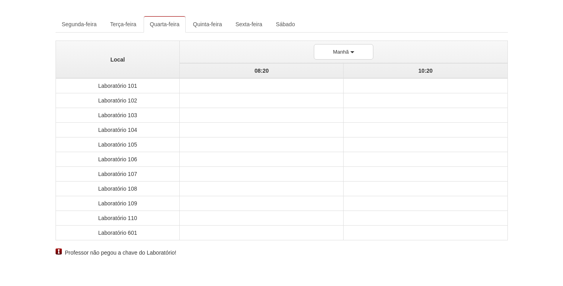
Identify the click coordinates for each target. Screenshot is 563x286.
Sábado (285, 24)
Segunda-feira (79, 24)
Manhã (343, 52)
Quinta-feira (207, 24)
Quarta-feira (165, 24)
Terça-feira (123, 24)
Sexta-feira (248, 24)
